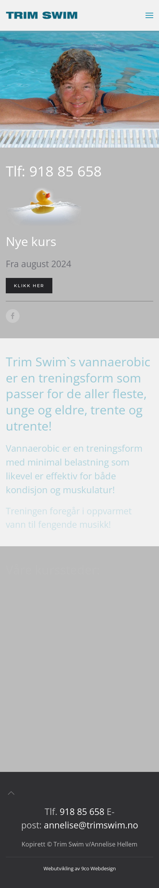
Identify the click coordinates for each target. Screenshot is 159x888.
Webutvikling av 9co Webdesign (80, 868)
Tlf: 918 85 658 (54, 171)
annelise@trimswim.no (91, 825)
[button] (149, 15)
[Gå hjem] (41, 15)
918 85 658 (82, 811)
